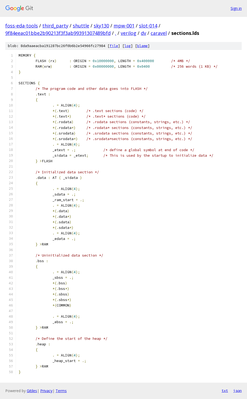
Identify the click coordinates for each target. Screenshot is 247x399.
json (237, 390)
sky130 (101, 25)
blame (142, 46)
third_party (55, 25)
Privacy (46, 390)
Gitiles (32, 390)
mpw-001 (124, 25)
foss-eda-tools (21, 25)
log (127, 46)
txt (225, 390)
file (114, 46)
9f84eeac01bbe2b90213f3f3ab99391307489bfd (58, 33)
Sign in (236, 8)
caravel (159, 33)
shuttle (81, 25)
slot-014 (148, 25)
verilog (128, 33)
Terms (61, 390)
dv (143, 33)
